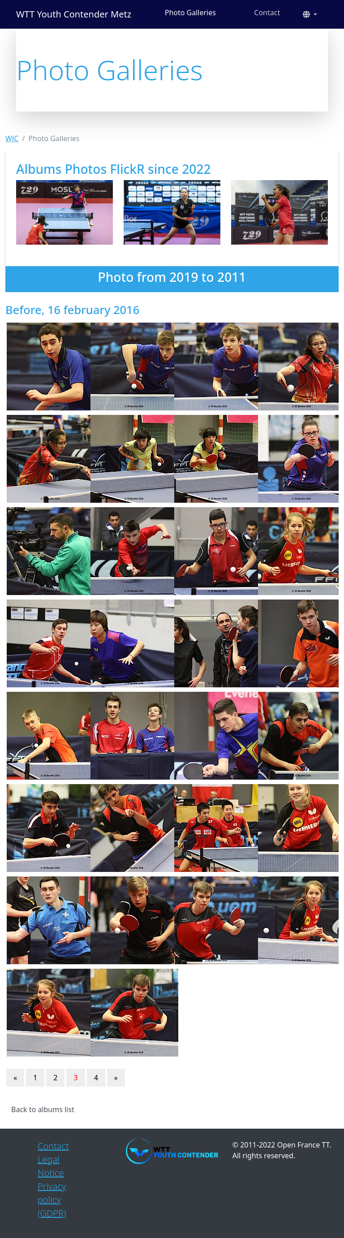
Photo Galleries (190, 12)
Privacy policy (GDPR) (52, 1199)
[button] (310, 14)
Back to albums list (42, 1109)
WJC (11, 138)
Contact (267, 12)
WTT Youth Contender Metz (73, 14)
